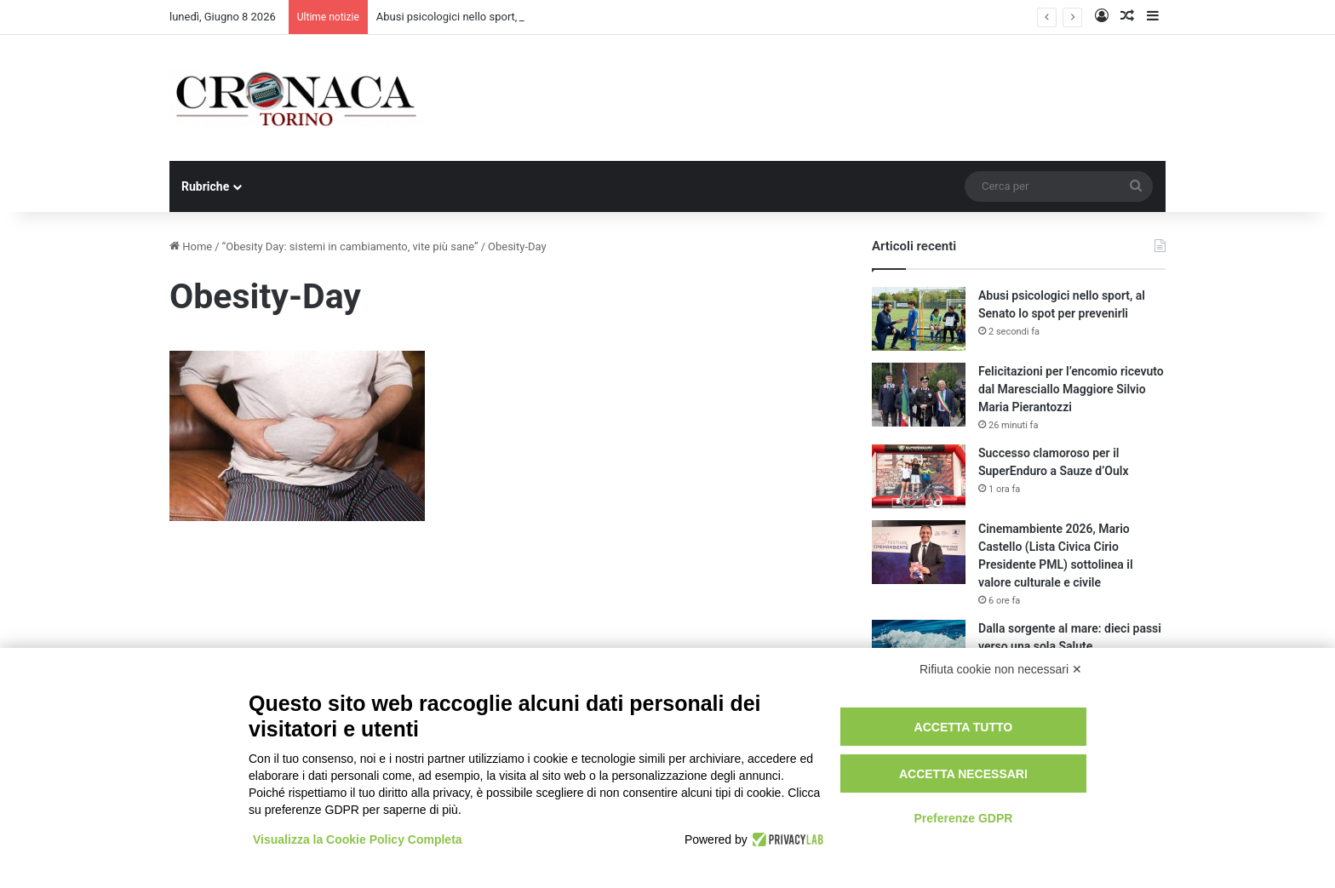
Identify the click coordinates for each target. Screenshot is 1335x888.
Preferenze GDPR (963, 818)
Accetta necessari (963, 774)
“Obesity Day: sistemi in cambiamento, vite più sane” (350, 246)
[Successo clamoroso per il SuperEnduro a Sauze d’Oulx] (918, 476)
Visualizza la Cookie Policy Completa (357, 839)
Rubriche (205, 186)
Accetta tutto (963, 727)
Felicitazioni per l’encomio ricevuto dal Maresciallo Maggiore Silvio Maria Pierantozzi (1071, 389)
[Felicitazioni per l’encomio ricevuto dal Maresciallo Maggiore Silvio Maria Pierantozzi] (918, 395)
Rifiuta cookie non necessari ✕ (1001, 669)
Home (190, 246)
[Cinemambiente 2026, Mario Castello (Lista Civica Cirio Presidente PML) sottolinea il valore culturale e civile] (918, 552)
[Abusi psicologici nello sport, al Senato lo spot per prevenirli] (918, 319)
